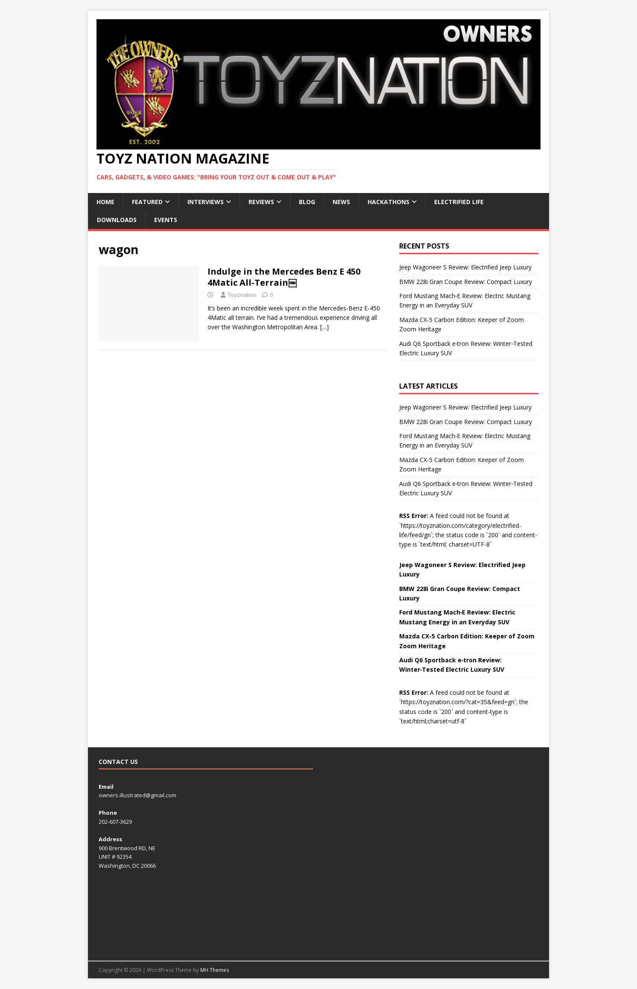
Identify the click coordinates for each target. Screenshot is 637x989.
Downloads (117, 220)
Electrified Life (459, 202)
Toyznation (242, 294)
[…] (324, 327)
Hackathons (388, 202)
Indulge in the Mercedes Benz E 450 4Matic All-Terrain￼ (283, 277)
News (341, 202)
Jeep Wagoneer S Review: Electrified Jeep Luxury (465, 267)
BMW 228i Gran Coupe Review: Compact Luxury (465, 282)
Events (165, 220)
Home (105, 202)
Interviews (205, 202)
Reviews (261, 202)
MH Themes (214, 970)
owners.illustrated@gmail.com (137, 795)
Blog (307, 202)
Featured (147, 202)
